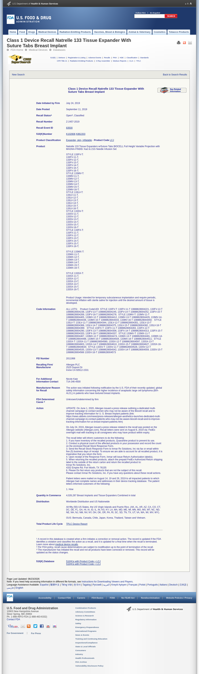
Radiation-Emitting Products (81, 61)
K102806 (70, 134)
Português (152, 584)
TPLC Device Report (76, 524)
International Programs (85, 631)
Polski (142, 584)
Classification (131, 58)
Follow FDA (141, 13)
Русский (97, 584)
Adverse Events (94, 58)
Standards (144, 58)
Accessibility (44, 598)
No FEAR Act (127, 598)
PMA (115, 58)
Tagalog (87, 584)
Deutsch (173, 584)
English (19, 587)
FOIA (112, 598)
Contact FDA (64, 598)
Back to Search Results (175, 74)
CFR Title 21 (62, 61)
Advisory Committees (85, 612)
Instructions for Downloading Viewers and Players (107, 581)
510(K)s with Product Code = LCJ (83, 561)
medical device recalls (66, 544)
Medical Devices (38, 49)
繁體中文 (55, 584)
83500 (69, 128)
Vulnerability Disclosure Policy (89, 666)
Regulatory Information (86, 619)
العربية (106, 584)
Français (132, 584)
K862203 (80, 134)
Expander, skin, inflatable (79, 140)
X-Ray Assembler (103, 61)
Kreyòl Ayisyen (119, 584)
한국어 (77, 584)
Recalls (107, 58)
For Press (36, 633)
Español (44, 584)
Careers (81, 598)
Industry (79, 654)
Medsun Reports (119, 61)
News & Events (82, 635)
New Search (18, 74)
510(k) (53, 58)
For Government (15, 633)
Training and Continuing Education (91, 639)
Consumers (80, 650)
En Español (155, 13)
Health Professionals (84, 658)
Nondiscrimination (150, 598)
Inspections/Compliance (86, 643)
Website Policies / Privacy (179, 598)
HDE (122, 58)
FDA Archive (81, 662)
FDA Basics (97, 598)
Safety (78, 623)
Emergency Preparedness (87, 627)
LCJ (112, 140)
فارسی (10, 587)
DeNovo (61, 58)
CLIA (131, 61)
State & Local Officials (85, 646)
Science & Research (84, 616)
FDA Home (17, 49)
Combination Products (85, 608)
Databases (59, 49)
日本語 (182, 584)
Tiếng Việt (66, 584)
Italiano (163, 584)
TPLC (138, 61)
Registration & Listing (77, 58)
